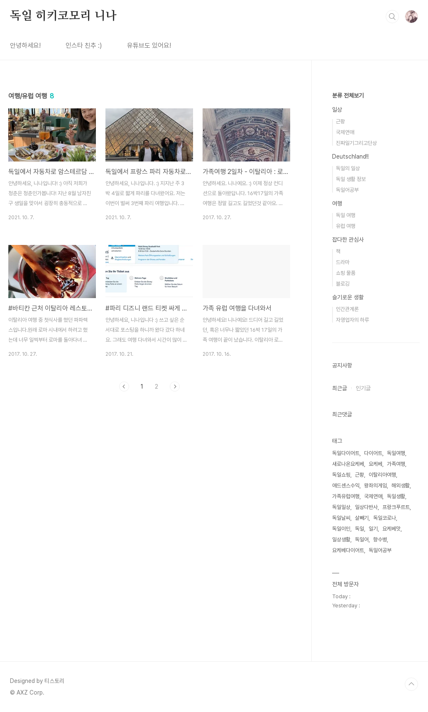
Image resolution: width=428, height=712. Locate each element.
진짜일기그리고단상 (356, 143)
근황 (340, 121)
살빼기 (362, 518)
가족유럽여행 (346, 496)
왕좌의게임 (375, 485)
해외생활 (400, 485)
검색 (392, 16)
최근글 (339, 388)
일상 (337, 109)
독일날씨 (341, 518)
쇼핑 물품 (345, 273)
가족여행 (396, 464)
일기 (373, 529)
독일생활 (396, 496)
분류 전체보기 (348, 95)
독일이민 (341, 529)
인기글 (363, 388)
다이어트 (373, 453)
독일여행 (396, 453)
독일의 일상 (348, 168)
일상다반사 (366, 507)
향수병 (380, 539)
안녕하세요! (25, 45)
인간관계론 (347, 309)
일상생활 (341, 539)
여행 (337, 203)
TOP (411, 684)
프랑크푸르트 (396, 507)
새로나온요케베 (348, 464)
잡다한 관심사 (348, 239)
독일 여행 (345, 215)
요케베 (375, 464)
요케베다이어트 (348, 550)
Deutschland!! (350, 156)
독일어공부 (347, 190)
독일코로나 (384, 518)
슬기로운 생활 (348, 297)
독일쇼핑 (341, 475)
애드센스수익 (346, 485)
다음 (175, 386)
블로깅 (343, 284)
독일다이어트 (346, 453)
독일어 (362, 539)
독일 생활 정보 (351, 179)
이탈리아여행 (382, 475)
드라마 (343, 262)
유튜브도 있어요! (149, 45)
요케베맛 (391, 529)
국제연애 (345, 132)
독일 (359, 529)
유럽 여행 (345, 226)
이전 (124, 386)
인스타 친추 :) (84, 45)
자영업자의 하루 (352, 320)
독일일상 (341, 507)
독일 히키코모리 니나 (63, 16)
